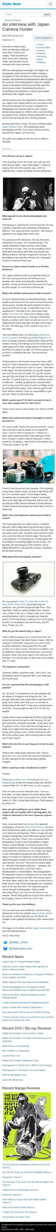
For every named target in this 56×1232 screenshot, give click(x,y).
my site (30, 824)
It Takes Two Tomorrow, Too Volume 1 (19, 1212)
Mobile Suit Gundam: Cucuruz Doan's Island (22, 1033)
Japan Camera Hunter (12, 127)
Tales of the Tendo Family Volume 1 (18, 1207)
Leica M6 (33, 601)
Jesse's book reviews (34, 827)
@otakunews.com (20, 948)
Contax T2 (22, 601)
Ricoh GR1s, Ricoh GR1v (14, 604)
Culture (40, 44)
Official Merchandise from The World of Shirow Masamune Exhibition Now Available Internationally (25, 988)
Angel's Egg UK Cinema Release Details (21, 961)
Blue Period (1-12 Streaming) (15, 1051)
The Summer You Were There (16, 1217)
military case (20, 779)
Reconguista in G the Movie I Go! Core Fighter (23, 1070)
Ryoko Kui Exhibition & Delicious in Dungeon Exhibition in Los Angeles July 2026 (27, 976)
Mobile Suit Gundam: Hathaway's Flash (20, 1060)
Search (47, 14)
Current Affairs (43, 47)
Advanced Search (12, 20)
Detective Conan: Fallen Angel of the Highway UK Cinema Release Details (25, 968)
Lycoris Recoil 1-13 (11, 1055)
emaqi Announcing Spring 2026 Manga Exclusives (25, 1002)
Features (41, 53)
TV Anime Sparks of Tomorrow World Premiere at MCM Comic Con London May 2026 (27, 1018)
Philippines (43, 338)
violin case (16, 756)
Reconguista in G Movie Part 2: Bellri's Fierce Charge (27, 1065)
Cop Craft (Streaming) (12, 1080)
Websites (41, 62)
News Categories (43, 38)
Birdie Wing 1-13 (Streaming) (15, 1046)
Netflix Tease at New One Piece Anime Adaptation (25, 982)
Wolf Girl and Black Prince (14, 1075)
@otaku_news (18, 942)
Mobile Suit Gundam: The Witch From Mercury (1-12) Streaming (27, 1039)
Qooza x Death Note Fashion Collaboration (22, 1007)
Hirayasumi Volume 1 (12, 1177)
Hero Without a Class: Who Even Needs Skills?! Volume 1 (24, 1201)
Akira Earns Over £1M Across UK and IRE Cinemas (26, 1012)
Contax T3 (43, 601)
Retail (40, 59)
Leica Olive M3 (16, 314)
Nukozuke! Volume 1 (11, 1195)
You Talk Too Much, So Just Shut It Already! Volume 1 (27, 1172)
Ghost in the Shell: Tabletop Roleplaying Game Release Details (24, 996)
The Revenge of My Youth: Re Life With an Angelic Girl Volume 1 (27, 1183)
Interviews (42, 56)
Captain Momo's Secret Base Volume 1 (20, 1190)
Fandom (41, 50)
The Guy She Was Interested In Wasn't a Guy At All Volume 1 (26, 1166)
